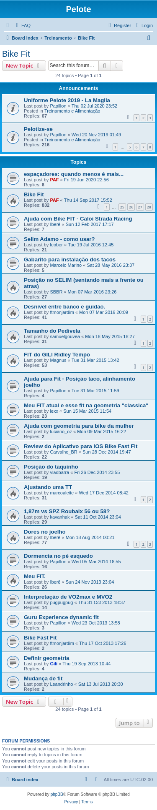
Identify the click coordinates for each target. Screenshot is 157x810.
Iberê (55, 224)
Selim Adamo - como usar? (59, 239)
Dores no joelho (45, 532)
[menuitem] (22, 25)
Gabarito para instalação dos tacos (70, 259)
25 (122, 207)
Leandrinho (61, 684)
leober (56, 244)
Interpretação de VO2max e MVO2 (68, 597)
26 (131, 207)
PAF (54, 179)
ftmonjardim (62, 312)
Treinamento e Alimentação (72, 110)
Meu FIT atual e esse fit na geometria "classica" (86, 405)
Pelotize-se (38, 129)
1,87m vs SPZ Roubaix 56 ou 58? (67, 511)
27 (140, 207)
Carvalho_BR (63, 451)
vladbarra (59, 472)
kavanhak (59, 516)
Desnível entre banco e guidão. (64, 306)
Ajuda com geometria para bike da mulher (79, 426)
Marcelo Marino (66, 265)
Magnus (58, 360)
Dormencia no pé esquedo (58, 556)
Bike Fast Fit (40, 637)
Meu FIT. (35, 576)
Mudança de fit (43, 678)
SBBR (56, 291)
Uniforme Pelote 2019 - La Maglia (67, 100)
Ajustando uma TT (48, 487)
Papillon (58, 105)
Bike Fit (16, 53)
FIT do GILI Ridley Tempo (57, 354)
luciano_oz (61, 431)
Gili (53, 663)
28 (149, 207)
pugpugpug (61, 602)
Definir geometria (46, 658)
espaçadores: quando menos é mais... (74, 174)
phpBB (57, 794)
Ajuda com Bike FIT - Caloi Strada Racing (78, 219)
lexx (54, 411)
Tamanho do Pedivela (52, 331)
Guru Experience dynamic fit (61, 617)
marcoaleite (62, 492)
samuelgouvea (65, 336)
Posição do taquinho (51, 467)
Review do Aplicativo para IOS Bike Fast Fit (80, 446)
